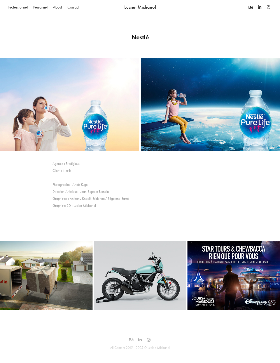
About (57, 7)
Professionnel (18, 7)
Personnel (40, 7)
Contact (73, 7)
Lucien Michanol (140, 7)
